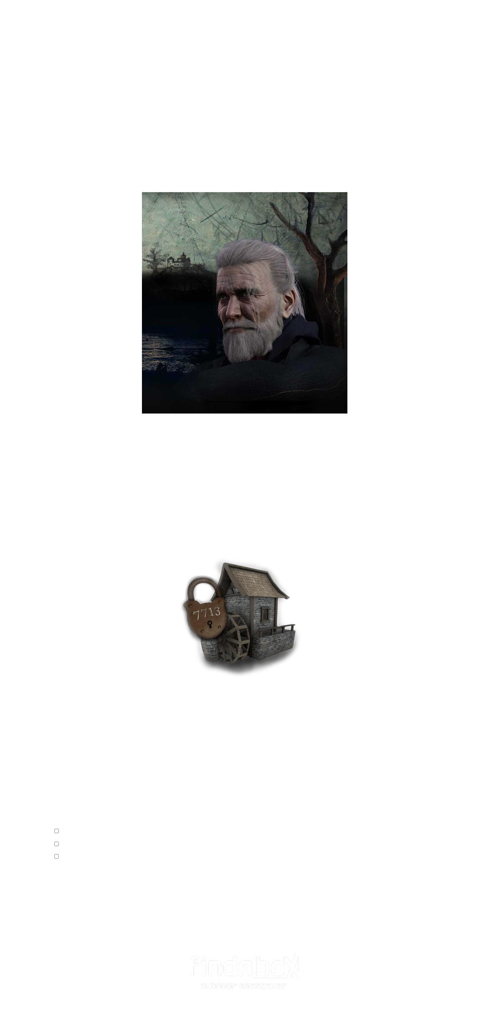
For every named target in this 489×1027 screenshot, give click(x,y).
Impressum (65, 1001)
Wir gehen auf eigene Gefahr (92, 844)
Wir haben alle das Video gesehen (96, 831)
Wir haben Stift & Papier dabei (94, 857)
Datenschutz (69, 1010)
